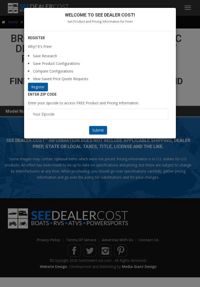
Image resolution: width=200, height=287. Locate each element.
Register (38, 86)
